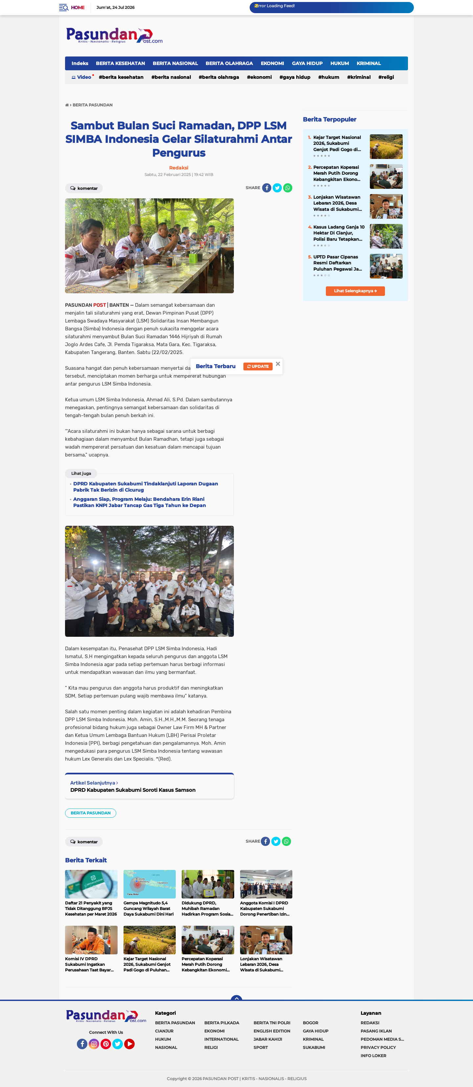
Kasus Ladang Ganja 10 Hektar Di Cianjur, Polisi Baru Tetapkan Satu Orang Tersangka (339, 233)
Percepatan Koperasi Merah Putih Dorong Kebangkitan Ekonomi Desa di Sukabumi (338, 173)
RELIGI (388, 77)
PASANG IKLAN (376, 1031)
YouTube (134, 1047)
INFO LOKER (373, 1055)
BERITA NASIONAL (175, 63)
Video (84, 77)
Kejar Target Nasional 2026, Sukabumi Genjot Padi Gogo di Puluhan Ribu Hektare (338, 143)
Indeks (80, 63)
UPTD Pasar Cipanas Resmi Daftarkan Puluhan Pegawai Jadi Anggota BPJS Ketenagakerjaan (338, 263)
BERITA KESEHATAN (120, 63)
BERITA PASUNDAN (91, 812)
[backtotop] (236, 1001)
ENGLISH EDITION (272, 1031)
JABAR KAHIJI (268, 1039)
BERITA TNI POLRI (272, 1022)
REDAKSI (370, 1022)
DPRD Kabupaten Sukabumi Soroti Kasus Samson (132, 790)
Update (258, 366)
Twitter (120, 1047)
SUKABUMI (314, 1047)
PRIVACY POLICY (378, 1047)
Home (77, 8)
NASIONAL (166, 1047)
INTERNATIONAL (221, 1039)
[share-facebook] (266, 187)
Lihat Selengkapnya (355, 290)
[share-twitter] (277, 187)
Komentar (84, 187)
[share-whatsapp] (287, 187)
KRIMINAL (369, 63)
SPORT (261, 1047)
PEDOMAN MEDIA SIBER (384, 1039)
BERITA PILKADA (221, 1022)
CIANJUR (164, 1031)
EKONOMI (272, 63)
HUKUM (339, 63)
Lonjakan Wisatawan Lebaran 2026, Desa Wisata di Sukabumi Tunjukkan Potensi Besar (336, 203)
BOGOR (310, 1022)
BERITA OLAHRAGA (229, 63)
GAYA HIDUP (307, 63)
